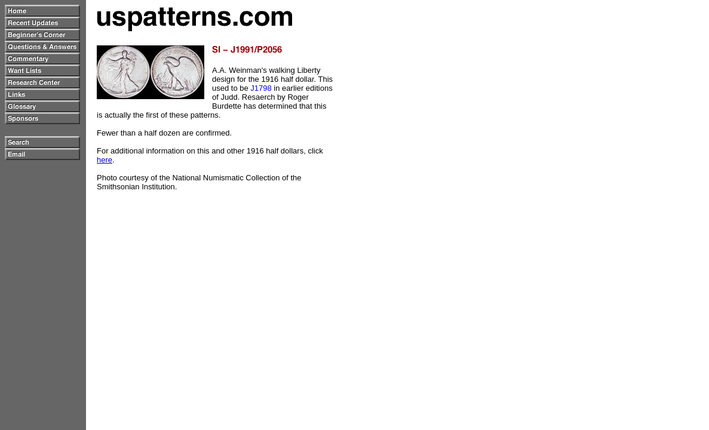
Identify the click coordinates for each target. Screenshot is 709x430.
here (104, 159)
